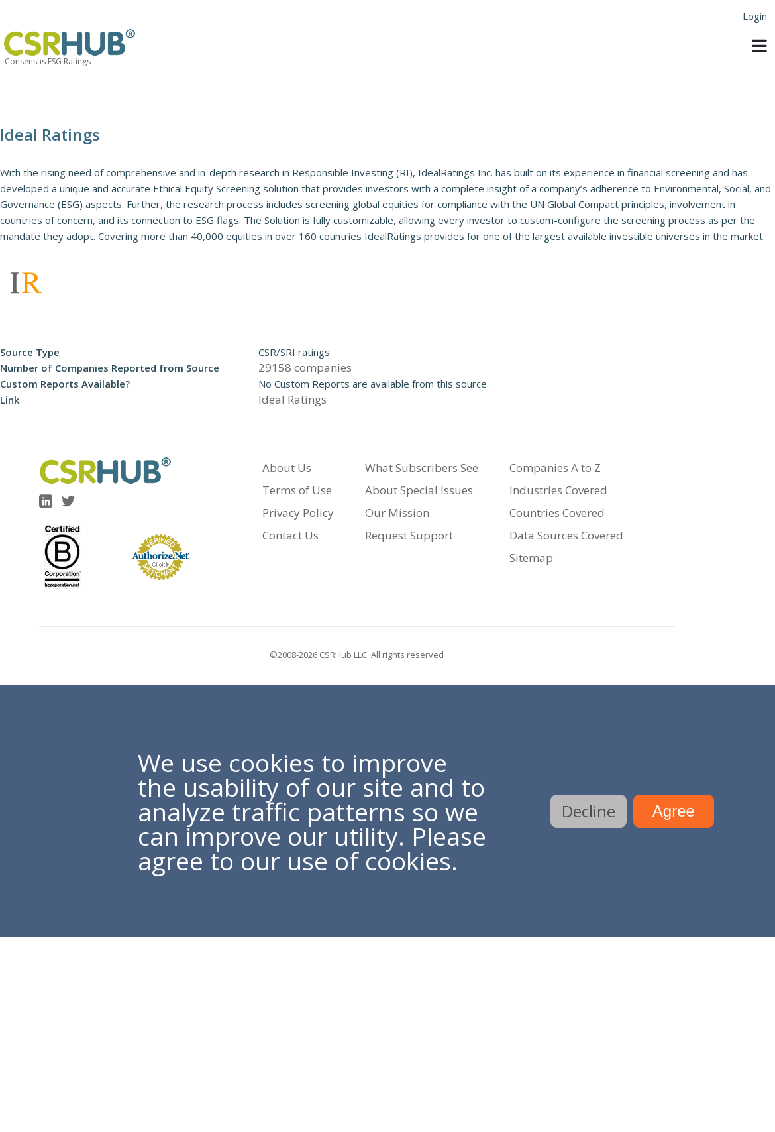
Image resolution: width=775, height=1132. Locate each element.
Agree (673, 811)
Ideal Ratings (292, 399)
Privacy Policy (298, 512)
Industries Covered (558, 490)
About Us (286, 467)
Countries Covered (557, 512)
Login (755, 16)
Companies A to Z (555, 467)
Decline (588, 811)
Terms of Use (297, 490)
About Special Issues (419, 490)
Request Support (409, 535)
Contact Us (290, 535)
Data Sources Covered (566, 535)
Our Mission (397, 512)
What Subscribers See (421, 467)
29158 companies (305, 367)
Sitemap (531, 557)
